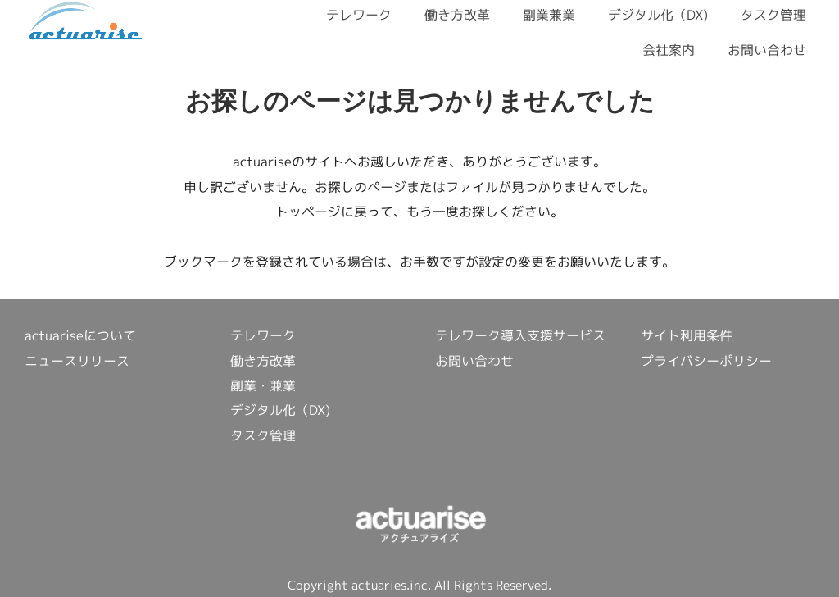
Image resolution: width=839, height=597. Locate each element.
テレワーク (359, 15)
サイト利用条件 (686, 335)
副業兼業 (549, 15)
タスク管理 (773, 15)
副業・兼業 (263, 385)
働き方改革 (457, 15)
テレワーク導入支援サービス (520, 335)
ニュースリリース (77, 361)
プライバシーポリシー (706, 361)
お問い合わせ (767, 50)
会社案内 (668, 50)
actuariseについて (80, 335)
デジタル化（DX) (658, 15)
